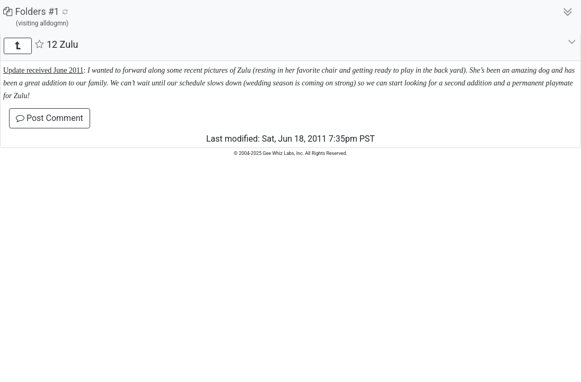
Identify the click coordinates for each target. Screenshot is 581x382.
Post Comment (49, 118)
